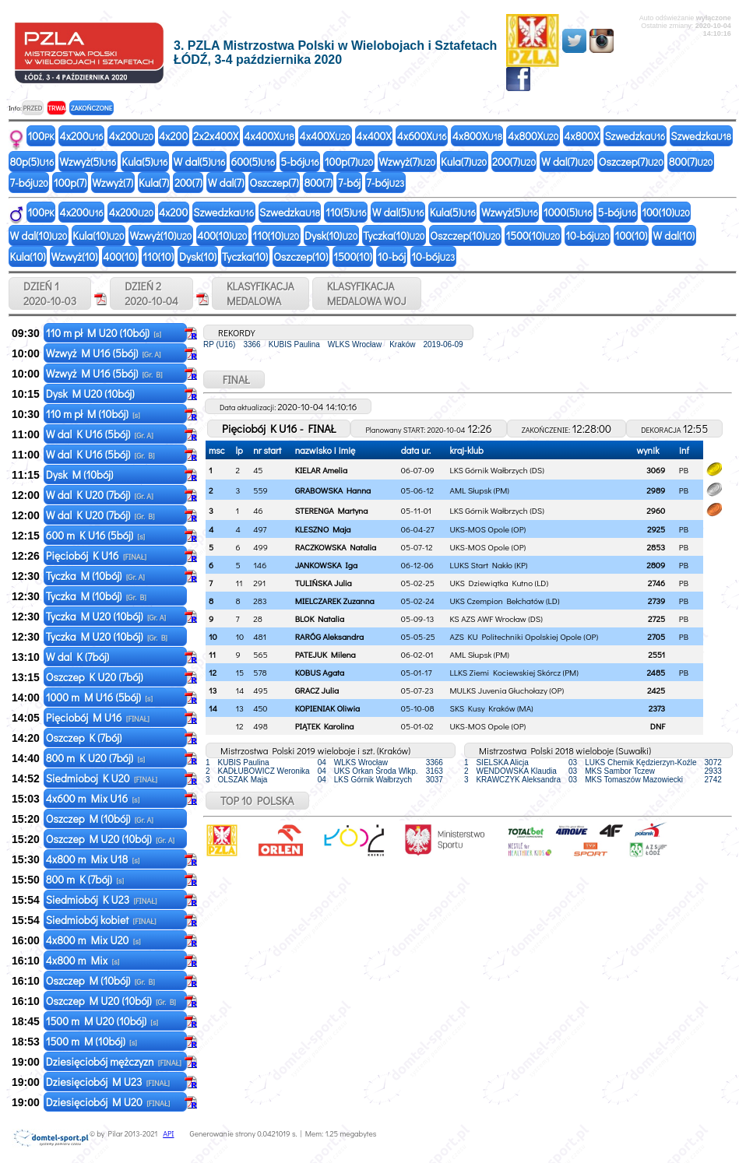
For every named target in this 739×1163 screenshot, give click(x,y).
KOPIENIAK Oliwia (328, 708)
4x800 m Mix (83, 960)
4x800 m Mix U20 (93, 940)
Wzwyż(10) (160, 235)
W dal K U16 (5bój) (99, 434)
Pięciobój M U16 (98, 717)
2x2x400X (215, 135)
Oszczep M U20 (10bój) (110, 838)
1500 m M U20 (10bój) (102, 1021)
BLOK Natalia (319, 618)
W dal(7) (567, 161)
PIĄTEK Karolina (324, 726)
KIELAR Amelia (321, 470)
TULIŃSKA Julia (323, 583)
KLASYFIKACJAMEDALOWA (260, 293)
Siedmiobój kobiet (101, 919)
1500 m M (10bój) (91, 1041)
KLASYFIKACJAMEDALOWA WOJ (366, 293)
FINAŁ (234, 379)
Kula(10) (98, 235)
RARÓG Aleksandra (329, 636)
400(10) (222, 235)
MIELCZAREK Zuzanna (335, 600)
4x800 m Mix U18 (93, 859)
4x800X (477, 135)
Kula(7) (464, 161)
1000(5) (568, 212)
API (168, 1134)
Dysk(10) (330, 235)
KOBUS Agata (320, 672)
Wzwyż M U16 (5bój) (103, 353)
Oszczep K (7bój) (85, 737)
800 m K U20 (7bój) (96, 757)
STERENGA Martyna (331, 510)
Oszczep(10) (465, 235)
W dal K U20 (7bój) (99, 494)
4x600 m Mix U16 (93, 798)
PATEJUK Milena (325, 654)
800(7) (691, 161)
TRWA (56, 108)
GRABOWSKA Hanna (333, 490)
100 (41, 135)
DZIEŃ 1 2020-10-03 (49, 293)
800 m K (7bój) (85, 879)
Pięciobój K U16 (96, 555)
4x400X (269, 135)
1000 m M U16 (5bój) (99, 697)
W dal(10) (39, 235)
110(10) (275, 235)
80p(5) (32, 161)
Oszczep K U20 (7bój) (96, 676)
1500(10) (533, 235)
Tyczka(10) (393, 235)
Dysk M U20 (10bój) (91, 393)
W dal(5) (200, 161)
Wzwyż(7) (406, 161)
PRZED (32, 108)
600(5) (252, 161)
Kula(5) (144, 161)
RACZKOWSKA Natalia (336, 547)
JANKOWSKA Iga (326, 565)
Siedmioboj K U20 (101, 778)
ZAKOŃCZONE (91, 108)
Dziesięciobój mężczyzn (113, 1061)
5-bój (299, 161)
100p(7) (349, 161)
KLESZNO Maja (323, 529)
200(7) (514, 161)
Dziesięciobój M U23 (108, 1081)
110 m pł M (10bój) (93, 413)
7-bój (29, 182)
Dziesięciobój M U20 (108, 1101)
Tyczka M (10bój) (95, 575)
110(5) (346, 212)
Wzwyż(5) (87, 161)
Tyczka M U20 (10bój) (106, 616)
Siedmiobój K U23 (101, 899)
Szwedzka (634, 135)
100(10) (666, 212)
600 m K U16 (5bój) (95, 535)
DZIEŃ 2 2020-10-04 (151, 293)
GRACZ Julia (317, 690)
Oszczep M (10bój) (99, 818)
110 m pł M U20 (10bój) (103, 332)
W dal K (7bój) (78, 656)
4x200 (82, 135)
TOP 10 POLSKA (257, 800)
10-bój (587, 235)
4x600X (422, 135)
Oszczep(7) (631, 161)
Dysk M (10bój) (81, 474)
